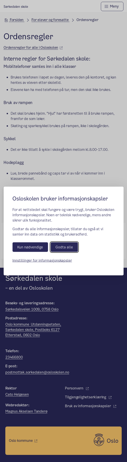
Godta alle (64, 247)
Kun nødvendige (30, 247)
